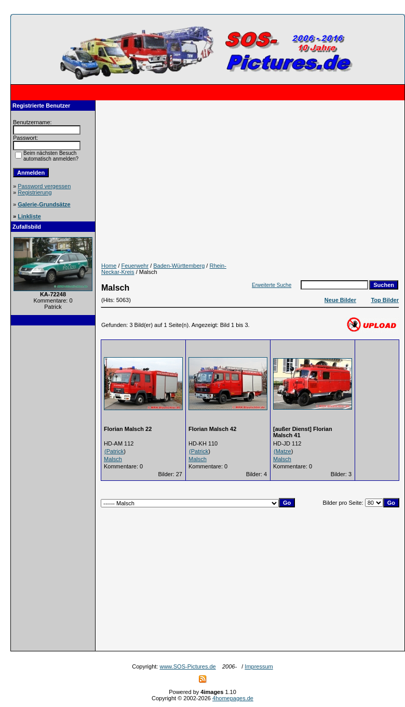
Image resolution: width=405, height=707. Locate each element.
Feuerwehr (135, 266)
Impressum (259, 666)
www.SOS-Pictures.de (187, 666)
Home (108, 266)
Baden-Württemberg (179, 266)
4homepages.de (232, 698)
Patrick (115, 451)
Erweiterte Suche (271, 285)
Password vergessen (44, 186)
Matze (283, 451)
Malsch (113, 459)
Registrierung (34, 192)
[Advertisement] (53, 488)
